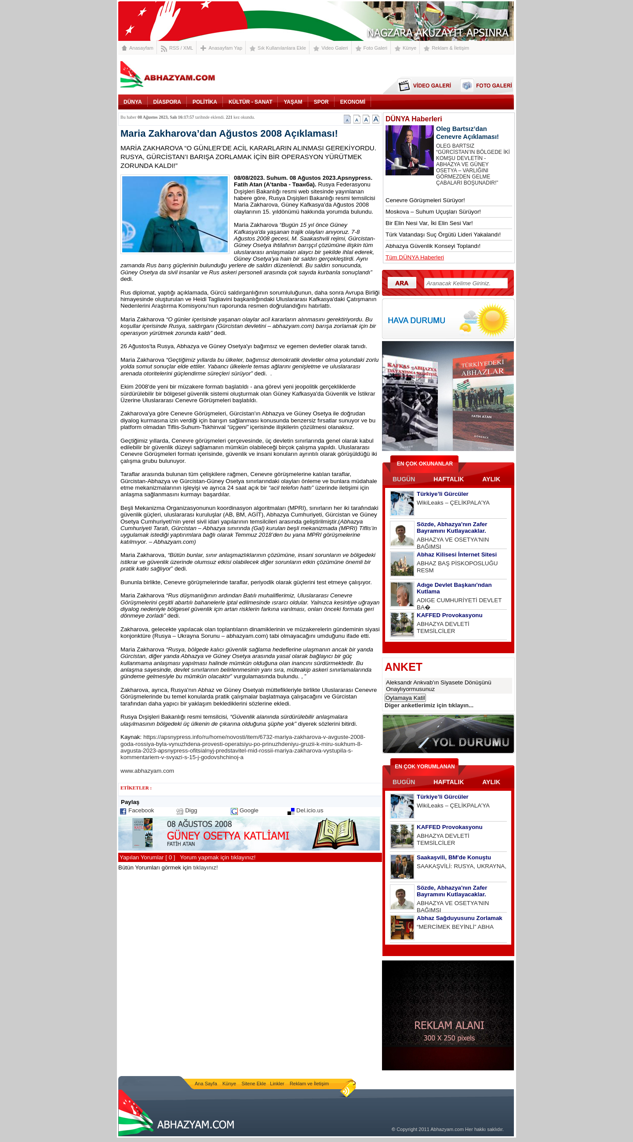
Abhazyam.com (447, 1129)
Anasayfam (141, 48)
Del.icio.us (309, 810)
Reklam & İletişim (450, 48)
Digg (191, 810)
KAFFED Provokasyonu (450, 615)
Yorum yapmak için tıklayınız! (217, 857)
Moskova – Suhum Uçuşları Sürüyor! (433, 211)
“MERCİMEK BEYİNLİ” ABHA (455, 927)
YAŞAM (293, 102)
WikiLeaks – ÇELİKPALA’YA (453, 502)
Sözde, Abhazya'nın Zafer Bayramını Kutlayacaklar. (452, 527)
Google (249, 810)
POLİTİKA (205, 102)
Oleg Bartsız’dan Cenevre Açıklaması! (467, 132)
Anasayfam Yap (225, 48)
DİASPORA (167, 102)
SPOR (321, 102)
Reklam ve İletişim (309, 1083)
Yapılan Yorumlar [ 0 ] (147, 857)
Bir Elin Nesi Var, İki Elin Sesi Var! (429, 223)
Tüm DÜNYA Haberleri (415, 257)
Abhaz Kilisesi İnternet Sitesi (457, 554)
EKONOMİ (352, 102)
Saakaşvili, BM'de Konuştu (454, 857)
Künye (409, 48)
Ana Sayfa (206, 1083)
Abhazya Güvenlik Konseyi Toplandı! (433, 246)
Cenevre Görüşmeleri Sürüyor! (425, 200)
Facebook (141, 810)
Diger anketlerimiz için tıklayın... (429, 705)
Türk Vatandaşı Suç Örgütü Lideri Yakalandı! (443, 234)
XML (188, 48)
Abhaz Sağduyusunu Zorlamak (459, 918)
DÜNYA (133, 102)
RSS (174, 48)
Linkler (277, 1083)
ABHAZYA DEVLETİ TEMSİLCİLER (443, 627)
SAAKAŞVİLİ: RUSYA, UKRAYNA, (461, 866)
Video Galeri (334, 48)
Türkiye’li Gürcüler (443, 494)
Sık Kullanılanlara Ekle (282, 48)
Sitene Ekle (255, 1083)
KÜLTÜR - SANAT (251, 102)
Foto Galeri (375, 48)
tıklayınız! (205, 867)
